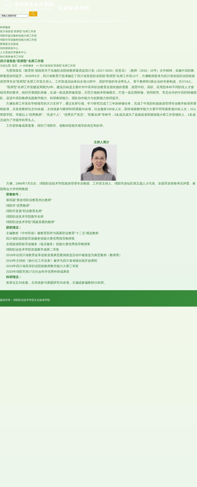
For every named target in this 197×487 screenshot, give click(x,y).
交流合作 (94, 21)
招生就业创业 (58, 21)
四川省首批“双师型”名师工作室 (18, 31)
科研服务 (72, 21)
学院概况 (11, 21)
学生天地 (44, 21)
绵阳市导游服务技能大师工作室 (18, 39)
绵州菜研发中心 (9, 48)
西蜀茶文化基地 (9, 44)
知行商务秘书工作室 (12, 56)
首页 (3, 21)
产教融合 (83, 21)
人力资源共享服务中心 (13, 52)
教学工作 (33, 21)
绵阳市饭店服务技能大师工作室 (18, 35)
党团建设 (22, 21)
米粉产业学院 (117, 21)
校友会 (104, 21)
